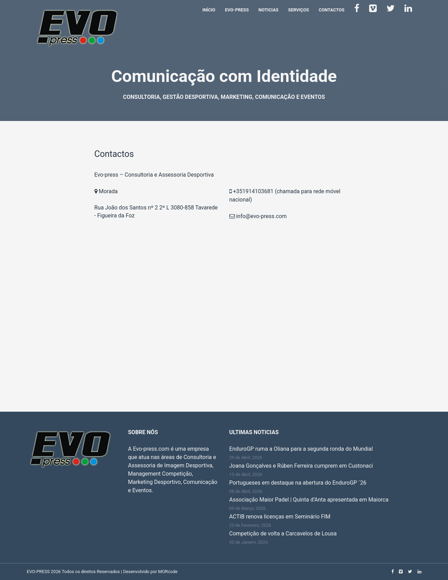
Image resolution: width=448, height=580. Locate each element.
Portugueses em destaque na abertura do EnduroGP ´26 (297, 482)
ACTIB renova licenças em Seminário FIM (280, 516)
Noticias (268, 9)
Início (208, 9)
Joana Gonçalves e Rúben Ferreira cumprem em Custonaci (301, 465)
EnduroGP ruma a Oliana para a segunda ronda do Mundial (301, 449)
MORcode (167, 571)
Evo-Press (237, 9)
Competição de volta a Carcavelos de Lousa (283, 533)
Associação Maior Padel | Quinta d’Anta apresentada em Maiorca (308, 499)
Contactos (331, 9)
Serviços (298, 9)
